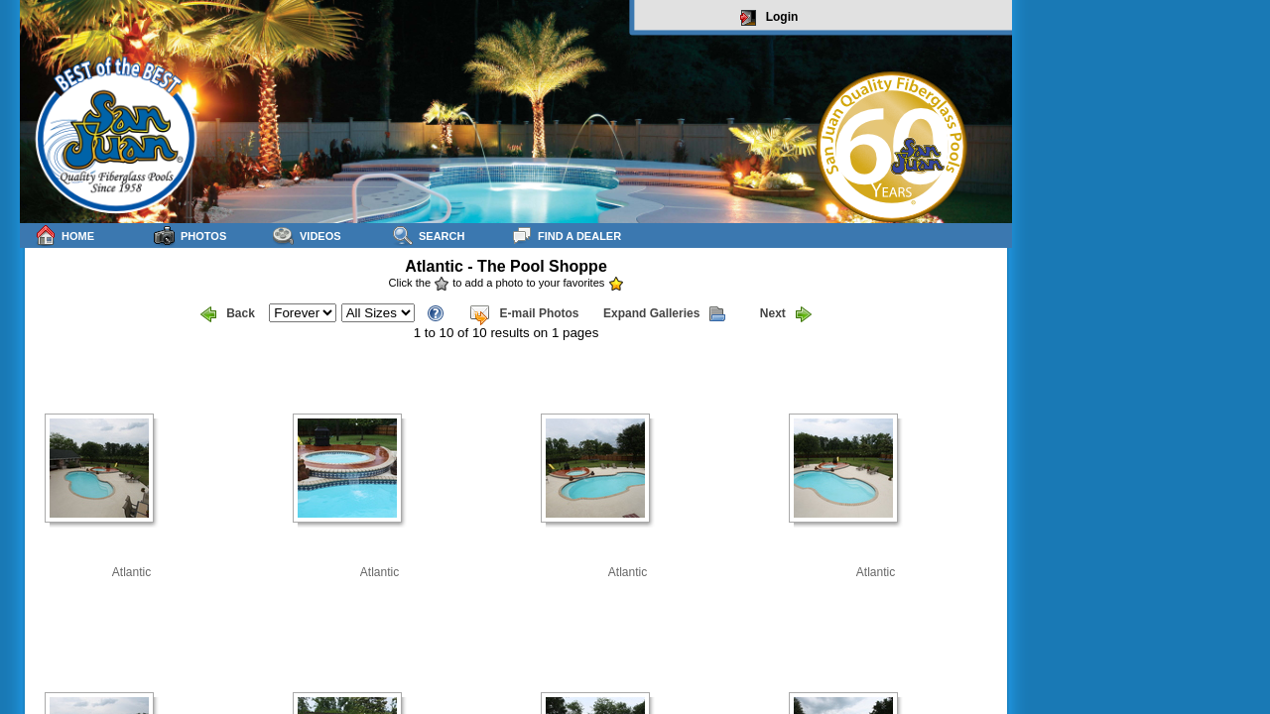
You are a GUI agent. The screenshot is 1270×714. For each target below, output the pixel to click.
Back (227, 314)
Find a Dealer (566, 235)
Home (64, 235)
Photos (190, 235)
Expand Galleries (664, 314)
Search (428, 235)
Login (769, 18)
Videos (307, 235)
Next (786, 314)
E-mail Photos (523, 314)
